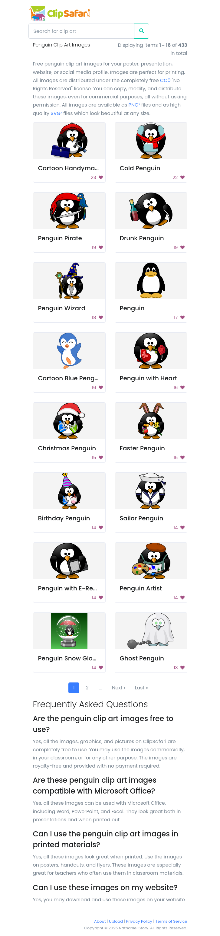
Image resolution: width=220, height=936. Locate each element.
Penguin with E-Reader (72, 588)
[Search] (81, 31)
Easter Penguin (142, 448)
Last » (141, 687)
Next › (118, 687)
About (100, 921)
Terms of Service (171, 921)
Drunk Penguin (142, 238)
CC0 (165, 80)
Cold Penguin (140, 168)
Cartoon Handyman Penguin (81, 168)
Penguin (132, 308)
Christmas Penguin (67, 448)
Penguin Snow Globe (69, 658)
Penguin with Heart (148, 378)
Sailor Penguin (141, 518)
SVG (56, 113)
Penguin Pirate (60, 238)
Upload (116, 921)
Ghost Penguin (142, 658)
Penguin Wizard (62, 308)
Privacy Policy (139, 921)
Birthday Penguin (64, 518)
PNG (134, 104)
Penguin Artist (141, 588)
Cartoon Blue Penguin (71, 378)
